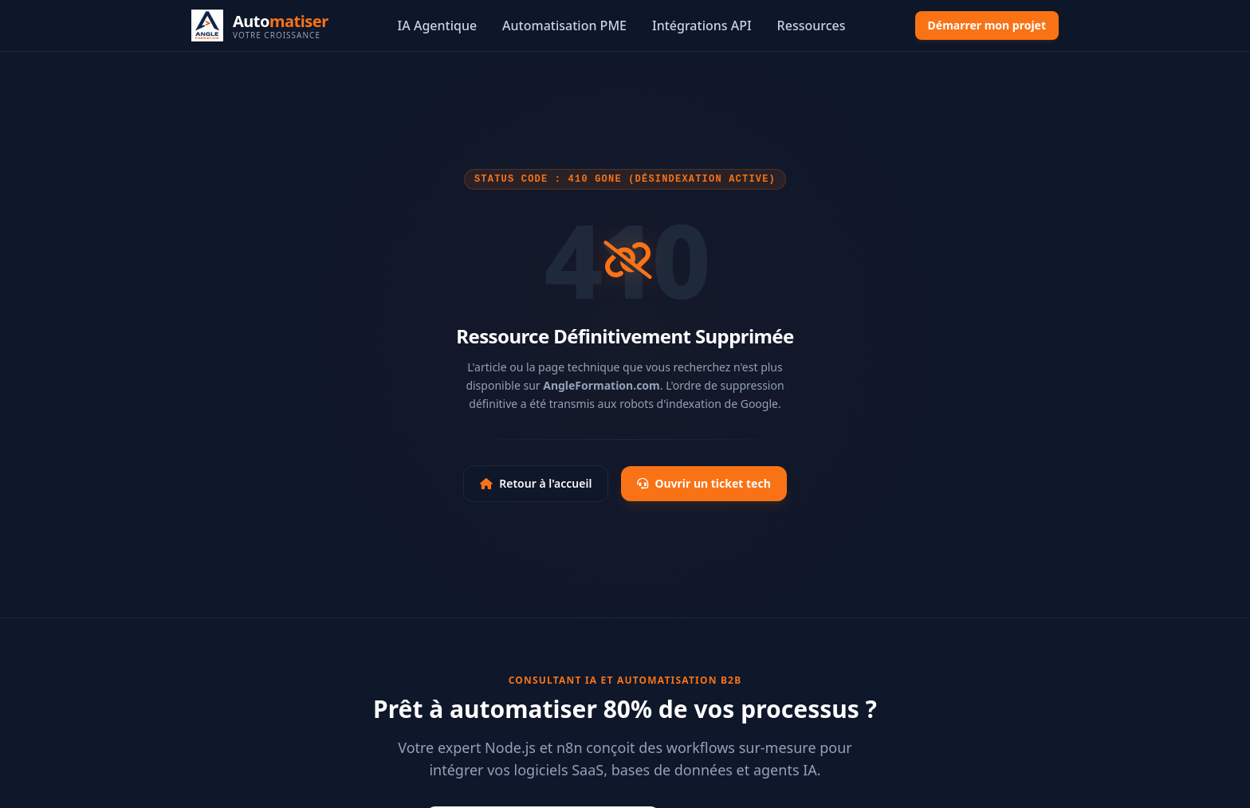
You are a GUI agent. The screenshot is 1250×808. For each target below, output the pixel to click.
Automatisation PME (564, 25)
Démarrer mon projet (987, 25)
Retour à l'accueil (536, 483)
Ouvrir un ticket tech (703, 483)
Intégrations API (702, 25)
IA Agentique (438, 25)
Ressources (811, 25)
